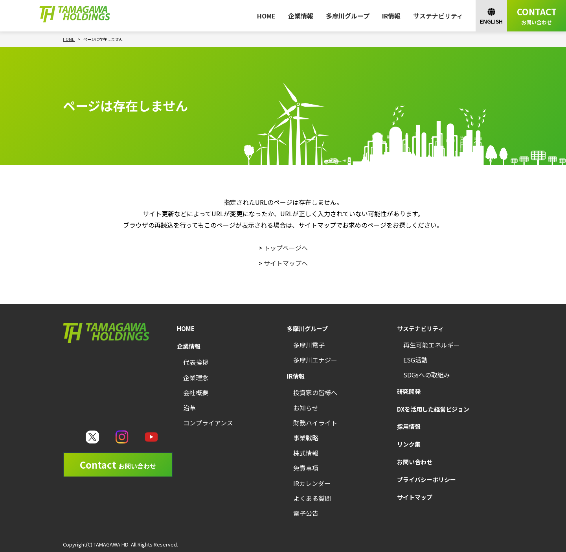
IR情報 (391, 15)
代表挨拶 (195, 362)
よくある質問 (312, 498)
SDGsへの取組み (426, 374)
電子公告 (305, 513)
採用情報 (409, 426)
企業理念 (195, 377)
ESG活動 (415, 359)
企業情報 (300, 15)
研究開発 (409, 391)
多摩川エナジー (315, 359)
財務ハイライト (315, 422)
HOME (266, 15)
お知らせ (305, 407)
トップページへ (286, 247)
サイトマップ (414, 497)
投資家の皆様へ (315, 392)
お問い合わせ (414, 462)
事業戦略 (305, 437)
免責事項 (305, 468)
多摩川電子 (309, 345)
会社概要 (195, 392)
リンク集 (409, 444)
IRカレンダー (312, 483)
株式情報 (305, 453)
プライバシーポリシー (426, 479)
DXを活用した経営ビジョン (433, 409)
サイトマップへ (286, 263)
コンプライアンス (208, 422)
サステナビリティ (438, 15)
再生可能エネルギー (431, 345)
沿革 (189, 407)
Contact (118, 464)
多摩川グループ (347, 15)
